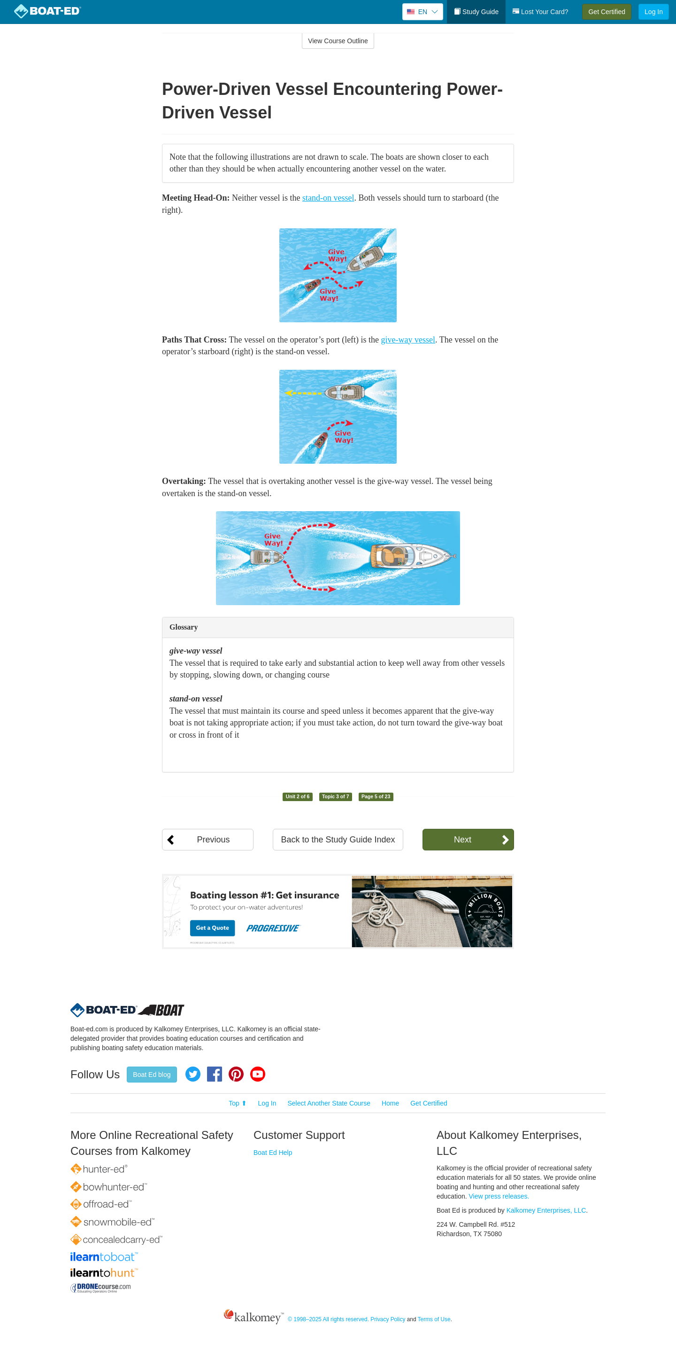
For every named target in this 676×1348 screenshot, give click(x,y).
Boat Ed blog (151, 1074)
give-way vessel (408, 339)
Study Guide (476, 12)
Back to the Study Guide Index (338, 839)
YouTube (257, 1074)
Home (390, 1103)
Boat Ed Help (273, 1152)
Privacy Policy (387, 1319)
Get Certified (606, 12)
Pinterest (236, 1074)
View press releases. (499, 1196)
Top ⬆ (237, 1103)
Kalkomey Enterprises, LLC (546, 1210)
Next (462, 839)
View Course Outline (338, 41)
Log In (654, 12)
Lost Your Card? (540, 12)
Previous (213, 839)
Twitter (192, 1074)
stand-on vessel (328, 198)
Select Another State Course (328, 1103)
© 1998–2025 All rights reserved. (328, 1319)
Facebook (214, 1074)
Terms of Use (434, 1319)
